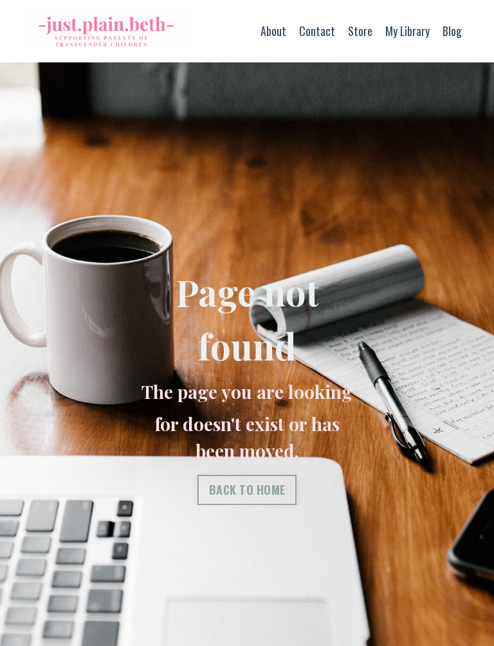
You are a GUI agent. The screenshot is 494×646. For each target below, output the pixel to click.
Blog (452, 31)
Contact (316, 31)
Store (359, 31)
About (273, 31)
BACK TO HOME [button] (247, 489)
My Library (407, 31)
